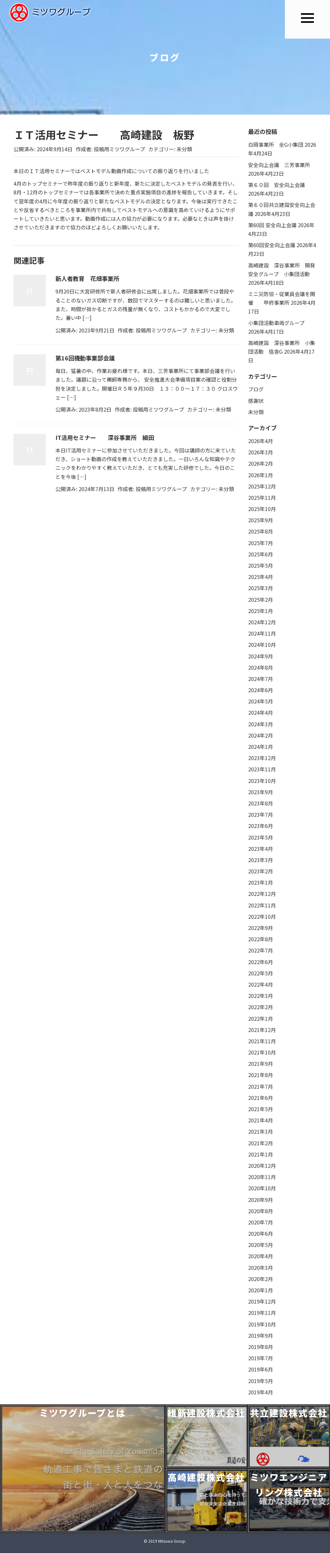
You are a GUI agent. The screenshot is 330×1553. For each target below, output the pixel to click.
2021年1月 (260, 1154)
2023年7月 (260, 814)
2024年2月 (260, 735)
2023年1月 (260, 882)
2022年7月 (260, 950)
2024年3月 (260, 724)
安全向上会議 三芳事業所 (279, 165)
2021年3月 (260, 1131)
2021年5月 (260, 1109)
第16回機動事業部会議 (85, 358)
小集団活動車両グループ (276, 323)
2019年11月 (262, 1312)
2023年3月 (260, 860)
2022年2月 (260, 1007)
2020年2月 (260, 1279)
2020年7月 (260, 1222)
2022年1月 (260, 1018)
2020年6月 (260, 1233)
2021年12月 (262, 1030)
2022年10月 (262, 916)
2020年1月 (260, 1290)
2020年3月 (260, 1267)
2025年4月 (260, 577)
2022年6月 (260, 962)
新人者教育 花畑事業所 (87, 278)
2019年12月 (262, 1301)
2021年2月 (260, 1143)
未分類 (184, 149)
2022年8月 (260, 939)
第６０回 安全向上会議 (276, 185)
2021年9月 (260, 1063)
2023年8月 (260, 803)
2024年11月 (262, 633)
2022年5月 (260, 973)
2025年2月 (260, 599)
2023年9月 (260, 792)
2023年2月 (260, 871)
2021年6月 (260, 1098)
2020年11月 (262, 1177)
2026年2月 (260, 463)
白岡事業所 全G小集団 (275, 144)
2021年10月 (262, 1052)
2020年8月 (260, 1211)
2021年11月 (262, 1041)
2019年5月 (260, 1381)
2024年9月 (260, 656)
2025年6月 (260, 554)
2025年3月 (260, 588)
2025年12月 (262, 486)
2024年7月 (260, 679)
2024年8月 (260, 667)
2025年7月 (260, 543)
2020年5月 (260, 1245)
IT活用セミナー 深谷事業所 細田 (104, 437)
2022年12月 (262, 893)
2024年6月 (260, 690)
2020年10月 (262, 1188)
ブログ (256, 389)
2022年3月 (260, 996)
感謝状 (256, 401)
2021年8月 (260, 1075)
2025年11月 (262, 497)
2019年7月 (260, 1358)
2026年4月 (260, 441)
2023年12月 (262, 758)
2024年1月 (260, 746)
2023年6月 (260, 826)
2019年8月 (260, 1347)
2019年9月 (260, 1335)
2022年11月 (262, 905)
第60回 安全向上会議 (272, 225)
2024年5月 (260, 701)
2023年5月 (260, 837)
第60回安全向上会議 (271, 245)
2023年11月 (262, 769)
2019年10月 (262, 1324)
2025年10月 (262, 509)
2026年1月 (260, 475)
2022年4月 (260, 984)
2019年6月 (260, 1369)
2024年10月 (262, 644)
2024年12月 (262, 622)
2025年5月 (260, 565)
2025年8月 (260, 531)
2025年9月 (260, 520)
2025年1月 (260, 611)
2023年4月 (260, 848)
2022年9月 (260, 928)
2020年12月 (262, 1165)
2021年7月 (260, 1086)
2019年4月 (260, 1392)
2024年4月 (260, 712)
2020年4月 (260, 1256)
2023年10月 (262, 781)
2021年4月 (260, 1120)
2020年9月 (260, 1200)
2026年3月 (260, 452)
